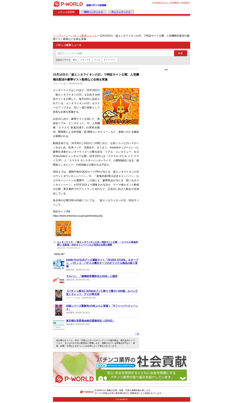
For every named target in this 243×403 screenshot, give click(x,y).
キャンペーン (110, 60)
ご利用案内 (174, 2)
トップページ (60, 35)
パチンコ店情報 (66, 11)
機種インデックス (93, 11)
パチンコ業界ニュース (84, 35)
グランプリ (85, 60)
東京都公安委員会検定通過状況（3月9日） (90, 320)
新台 (75, 60)
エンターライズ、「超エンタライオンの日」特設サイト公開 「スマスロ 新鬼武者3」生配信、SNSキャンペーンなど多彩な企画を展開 (97, 243)
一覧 (137, 334)
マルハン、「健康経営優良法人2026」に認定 (92, 276)
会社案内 (185, 2)
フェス (97, 60)
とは (160, 2)
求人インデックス (121, 11)
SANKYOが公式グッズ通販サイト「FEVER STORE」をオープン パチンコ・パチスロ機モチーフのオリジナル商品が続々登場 (102, 263)
